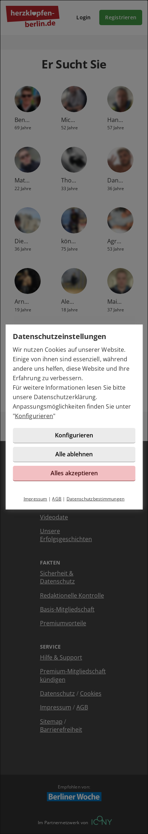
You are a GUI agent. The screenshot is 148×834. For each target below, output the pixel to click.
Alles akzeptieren (74, 473)
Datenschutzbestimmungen (96, 499)
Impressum (35, 499)
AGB (56, 499)
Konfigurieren (34, 416)
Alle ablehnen (74, 454)
